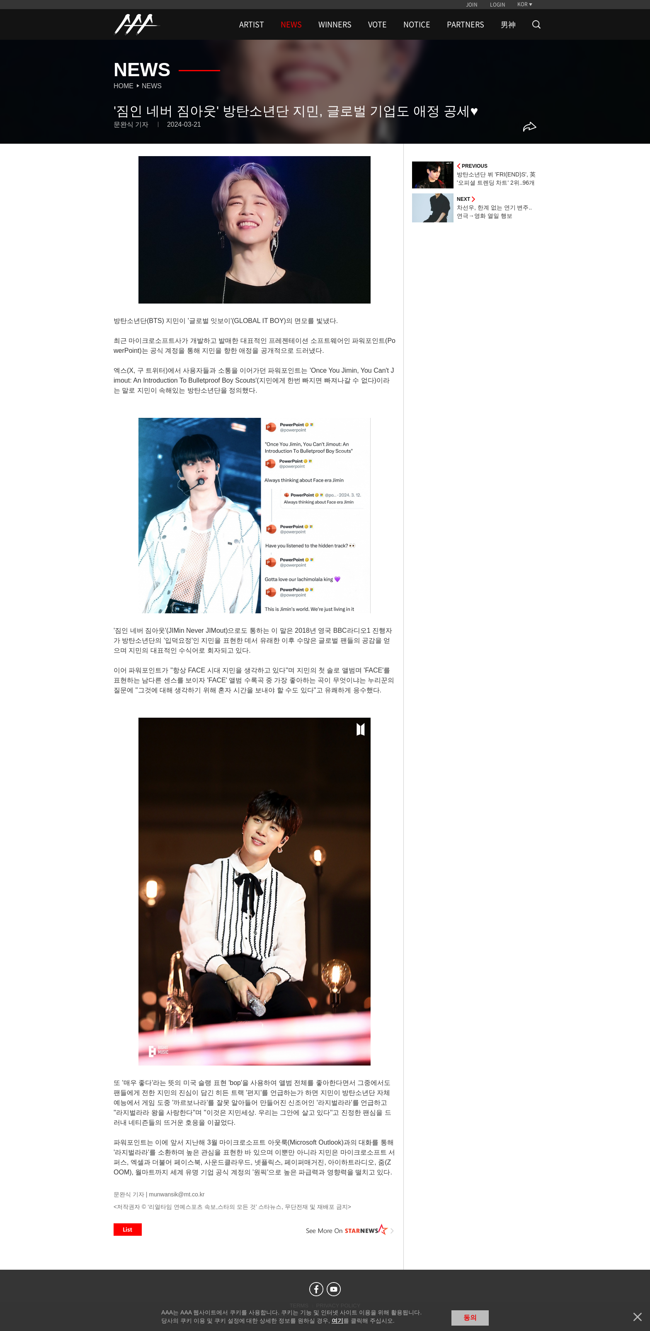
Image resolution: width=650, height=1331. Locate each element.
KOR (522, 4)
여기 (337, 1320)
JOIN (472, 4)
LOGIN (497, 4)
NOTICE (416, 24)
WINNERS (335, 24)
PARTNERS (465, 24)
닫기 (637, 1317)
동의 (470, 1317)
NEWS (291, 24)
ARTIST (251, 24)
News (152, 85)
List (128, 1229)
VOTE (377, 24)
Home (123, 85)
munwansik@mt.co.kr (176, 1194)
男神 (508, 24)
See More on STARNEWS (350, 1229)
